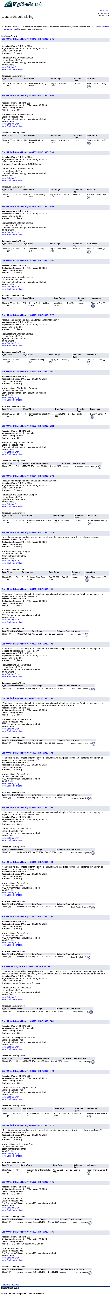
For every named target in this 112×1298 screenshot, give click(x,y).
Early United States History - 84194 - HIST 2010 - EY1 (28, 476)
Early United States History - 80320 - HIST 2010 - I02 (27, 644)
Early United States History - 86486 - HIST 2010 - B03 (28, 152)
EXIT (107, 10)
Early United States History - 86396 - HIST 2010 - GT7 (28, 532)
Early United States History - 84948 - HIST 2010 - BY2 (28, 315)
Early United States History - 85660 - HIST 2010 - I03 (27, 698)
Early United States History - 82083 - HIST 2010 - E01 (28, 372)
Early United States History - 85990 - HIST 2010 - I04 (27, 753)
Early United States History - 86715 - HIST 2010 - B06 (28, 261)
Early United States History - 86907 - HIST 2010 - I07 (27, 916)
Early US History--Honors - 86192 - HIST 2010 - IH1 (26, 966)
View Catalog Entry (10, 67)
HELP (102, 10)
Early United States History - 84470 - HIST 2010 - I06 (27, 862)
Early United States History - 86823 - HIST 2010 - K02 (28, 1071)
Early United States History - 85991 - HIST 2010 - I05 (27, 807)
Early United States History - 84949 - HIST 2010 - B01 (28, 39)
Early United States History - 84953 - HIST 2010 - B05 (28, 206)
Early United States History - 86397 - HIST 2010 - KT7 (28, 1125)
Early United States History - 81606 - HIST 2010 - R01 (28, 1182)
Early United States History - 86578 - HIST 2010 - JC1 (28, 1021)
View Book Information (12, 69)
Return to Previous (10, 1285)
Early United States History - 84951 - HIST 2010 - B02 (28, 95)
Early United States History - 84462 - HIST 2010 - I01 (27, 589)
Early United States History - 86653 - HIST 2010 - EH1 (28, 426)
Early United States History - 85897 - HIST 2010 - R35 (28, 1232)
